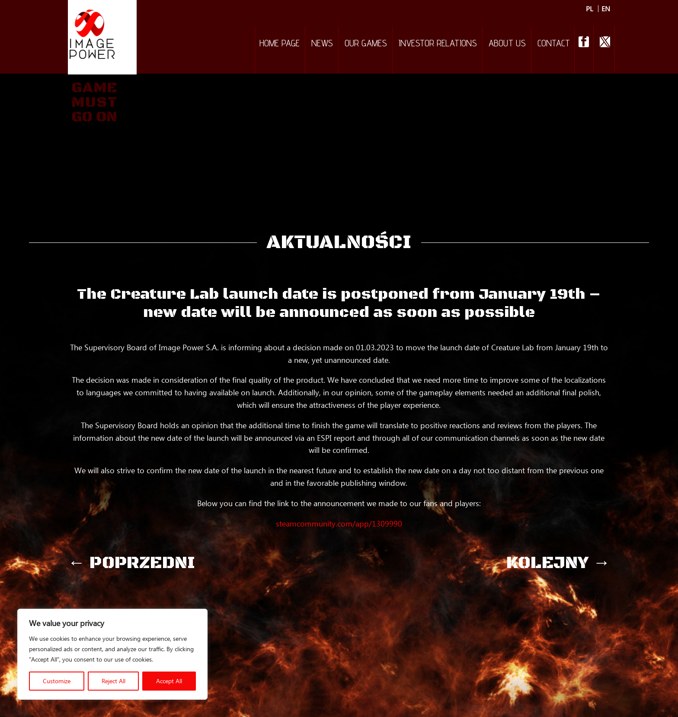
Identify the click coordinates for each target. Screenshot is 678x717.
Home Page (279, 44)
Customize (56, 681)
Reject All (113, 681)
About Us (507, 44)
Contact (553, 44)
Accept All (169, 681)
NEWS (322, 44)
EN (605, 8)
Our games (366, 44)
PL (589, 8)
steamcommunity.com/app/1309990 (339, 523)
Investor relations (438, 44)
